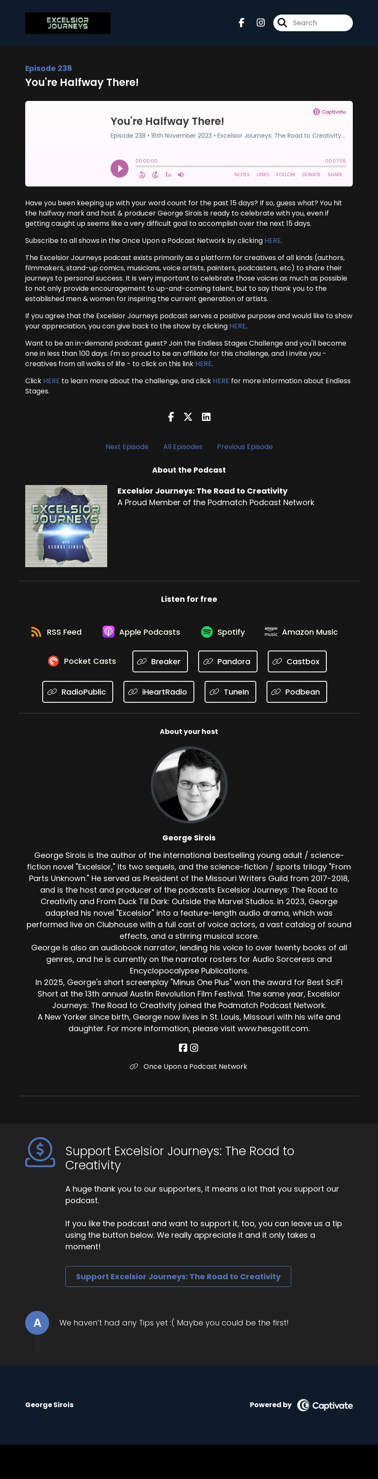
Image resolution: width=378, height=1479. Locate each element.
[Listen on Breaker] (244, 665)
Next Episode (127, 448)
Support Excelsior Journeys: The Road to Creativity (178, 1310)
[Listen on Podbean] (184, 726)
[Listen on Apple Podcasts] (189, 635)
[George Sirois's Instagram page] (194, 1082)
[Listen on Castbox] (73, 696)
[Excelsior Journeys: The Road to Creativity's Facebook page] (242, 23)
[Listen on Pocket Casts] (165, 665)
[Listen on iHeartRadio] (229, 696)
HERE (272, 241)
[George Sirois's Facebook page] (184, 1082)
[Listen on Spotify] (272, 634)
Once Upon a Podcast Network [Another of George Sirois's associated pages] (189, 1101)
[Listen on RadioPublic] (148, 696)
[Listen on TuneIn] (301, 696)
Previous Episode (245, 448)
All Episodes (182, 448)
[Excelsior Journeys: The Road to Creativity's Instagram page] (255, 23)
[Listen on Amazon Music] (71, 665)
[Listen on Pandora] (311, 665)
